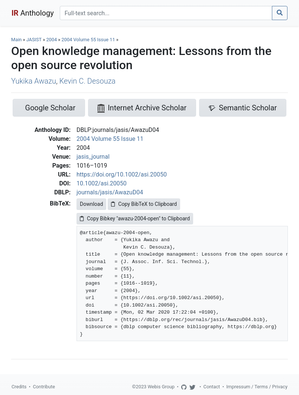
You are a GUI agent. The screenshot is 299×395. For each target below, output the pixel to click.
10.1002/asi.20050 (102, 183)
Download (91, 204)
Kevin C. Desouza (87, 81)
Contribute (44, 386)
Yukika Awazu (33, 81)
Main (16, 39)
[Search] (166, 13)
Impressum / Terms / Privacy (256, 386)
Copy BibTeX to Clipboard (144, 204)
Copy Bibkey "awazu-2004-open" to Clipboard (135, 218)
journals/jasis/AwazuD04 (110, 192)
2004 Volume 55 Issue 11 (89, 39)
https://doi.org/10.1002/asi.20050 (122, 174)
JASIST (34, 39)
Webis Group (161, 386)
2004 (51, 39)
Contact (212, 386)
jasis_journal (93, 156)
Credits (19, 386)
